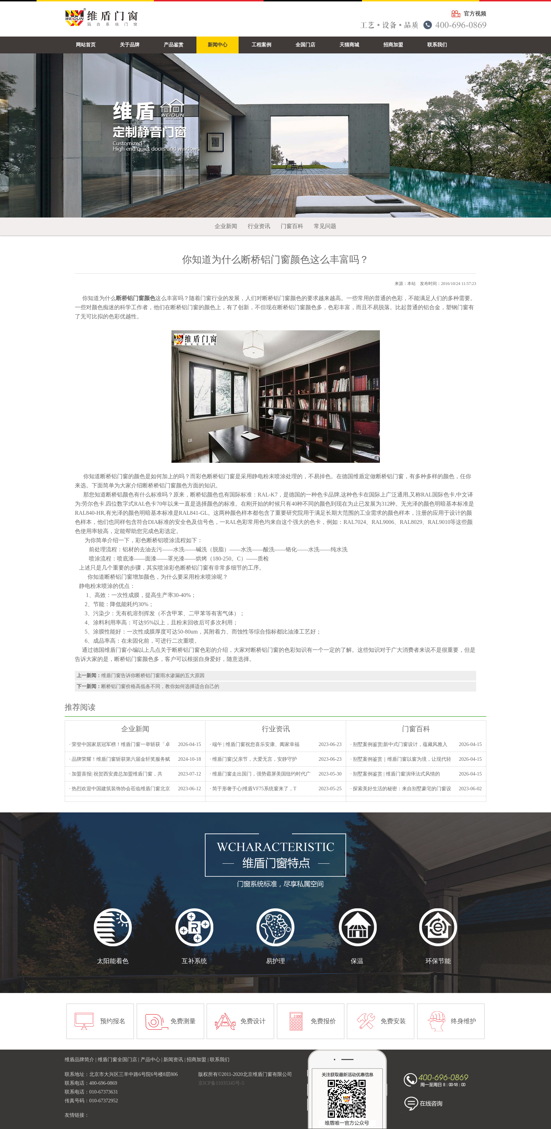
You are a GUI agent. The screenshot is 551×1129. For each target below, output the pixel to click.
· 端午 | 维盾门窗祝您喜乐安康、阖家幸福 (254, 744)
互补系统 (194, 961)
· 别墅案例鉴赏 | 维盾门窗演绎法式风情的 (395, 774)
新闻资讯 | (175, 1059)
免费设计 (253, 1021)
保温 (357, 961)
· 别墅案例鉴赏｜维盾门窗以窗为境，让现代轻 (400, 759)
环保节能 (438, 961)
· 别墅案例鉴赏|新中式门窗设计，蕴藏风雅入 (398, 744)
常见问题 (325, 226)
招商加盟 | (198, 1059)
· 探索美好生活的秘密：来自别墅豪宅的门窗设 (400, 788)
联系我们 (219, 1059)
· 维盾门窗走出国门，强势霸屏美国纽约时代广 (260, 774)
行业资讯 (259, 226)
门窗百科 (292, 226)
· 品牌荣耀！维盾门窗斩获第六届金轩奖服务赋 (119, 759)
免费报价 (323, 1021)
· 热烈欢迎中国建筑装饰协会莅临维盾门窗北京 (119, 788)
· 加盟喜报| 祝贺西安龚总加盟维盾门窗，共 (115, 774)
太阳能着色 (113, 961)
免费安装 (393, 1021)
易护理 (275, 961)
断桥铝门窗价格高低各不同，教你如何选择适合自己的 (160, 686)
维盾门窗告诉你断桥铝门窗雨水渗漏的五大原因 (153, 675)
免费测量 (183, 1021)
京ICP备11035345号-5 (221, 1083)
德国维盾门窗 (110, 650)
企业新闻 (226, 226)
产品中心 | (152, 1059)
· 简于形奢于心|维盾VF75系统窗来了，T (253, 788)
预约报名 (112, 1021)
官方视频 (475, 14)
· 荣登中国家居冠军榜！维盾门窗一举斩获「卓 (119, 744)
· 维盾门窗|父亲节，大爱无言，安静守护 (253, 759)
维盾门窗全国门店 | (119, 1059)
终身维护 (463, 1021)
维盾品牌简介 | (81, 1059)
